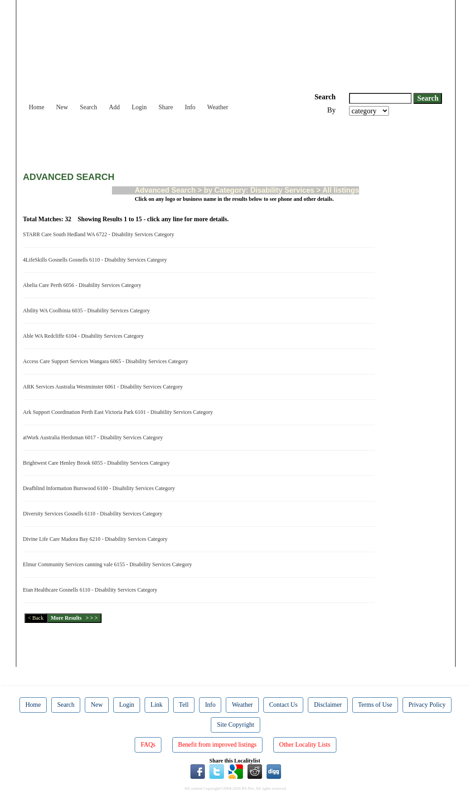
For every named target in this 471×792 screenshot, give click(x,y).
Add (114, 107)
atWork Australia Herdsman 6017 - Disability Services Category (94, 437)
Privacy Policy (427, 704)
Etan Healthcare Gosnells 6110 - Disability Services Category (91, 590)
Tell (184, 704)
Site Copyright (235, 724)
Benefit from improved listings (217, 744)
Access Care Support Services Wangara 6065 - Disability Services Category (107, 361)
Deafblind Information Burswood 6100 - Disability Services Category (100, 488)
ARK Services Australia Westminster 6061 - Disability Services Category (104, 387)
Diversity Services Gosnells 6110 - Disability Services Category (94, 513)
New (62, 107)
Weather (217, 107)
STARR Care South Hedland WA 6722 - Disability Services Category (100, 234)
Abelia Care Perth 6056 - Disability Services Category (83, 285)
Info (190, 107)
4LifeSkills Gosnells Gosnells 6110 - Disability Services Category (96, 260)
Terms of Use (375, 704)
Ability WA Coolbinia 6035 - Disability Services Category (88, 310)
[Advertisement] (188, 140)
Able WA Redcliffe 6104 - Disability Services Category (85, 336)
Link (156, 704)
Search (88, 107)
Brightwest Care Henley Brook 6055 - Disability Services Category (98, 463)
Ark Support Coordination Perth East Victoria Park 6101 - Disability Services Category (119, 412)
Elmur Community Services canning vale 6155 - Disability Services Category (109, 564)
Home (36, 107)
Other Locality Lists (304, 744)
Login (138, 107)
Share (166, 107)
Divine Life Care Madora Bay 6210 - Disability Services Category (96, 539)
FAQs (148, 744)
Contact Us (283, 704)
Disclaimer (327, 704)
